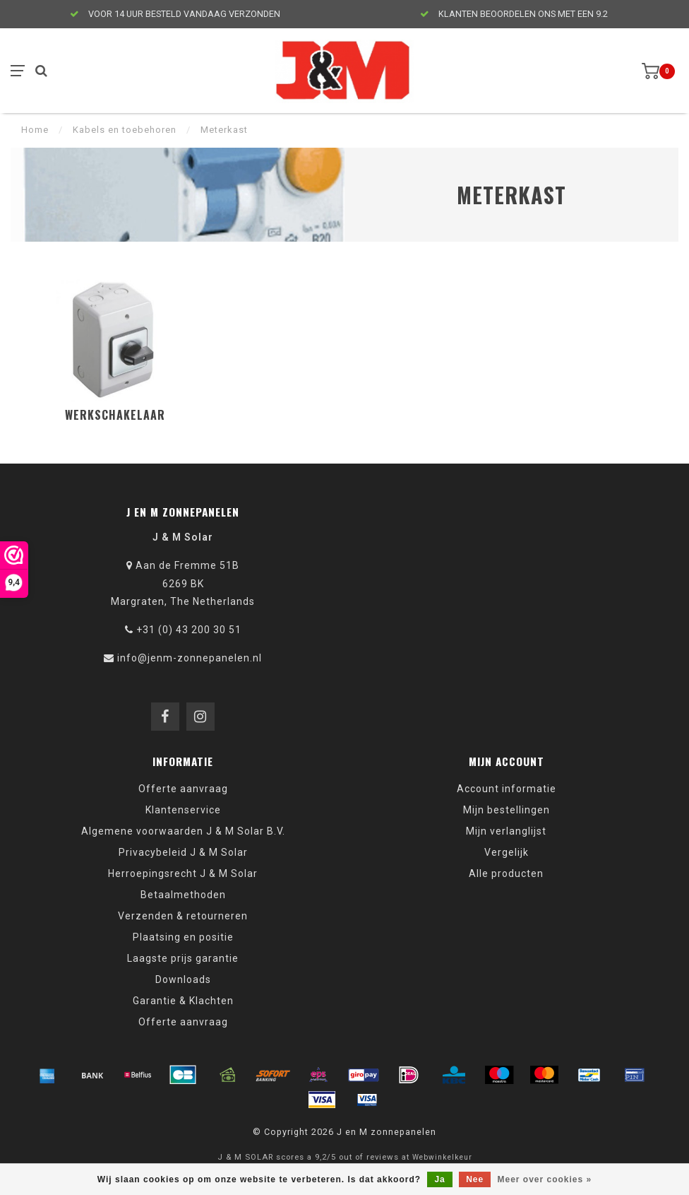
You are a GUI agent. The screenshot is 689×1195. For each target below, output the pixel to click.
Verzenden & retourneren (183, 916)
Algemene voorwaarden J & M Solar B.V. (183, 831)
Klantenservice (183, 810)
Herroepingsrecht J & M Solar (183, 873)
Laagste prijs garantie (183, 958)
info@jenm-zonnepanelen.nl (189, 658)
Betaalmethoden (183, 894)
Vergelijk (506, 852)
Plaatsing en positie (183, 937)
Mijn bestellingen (506, 810)
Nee (475, 1179)
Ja (439, 1179)
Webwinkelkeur (442, 1157)
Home (35, 129)
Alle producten (506, 873)
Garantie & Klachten (183, 1000)
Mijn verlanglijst (506, 831)
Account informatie (506, 788)
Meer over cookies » (545, 1179)
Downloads (183, 979)
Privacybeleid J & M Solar (183, 852)
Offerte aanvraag (183, 788)
